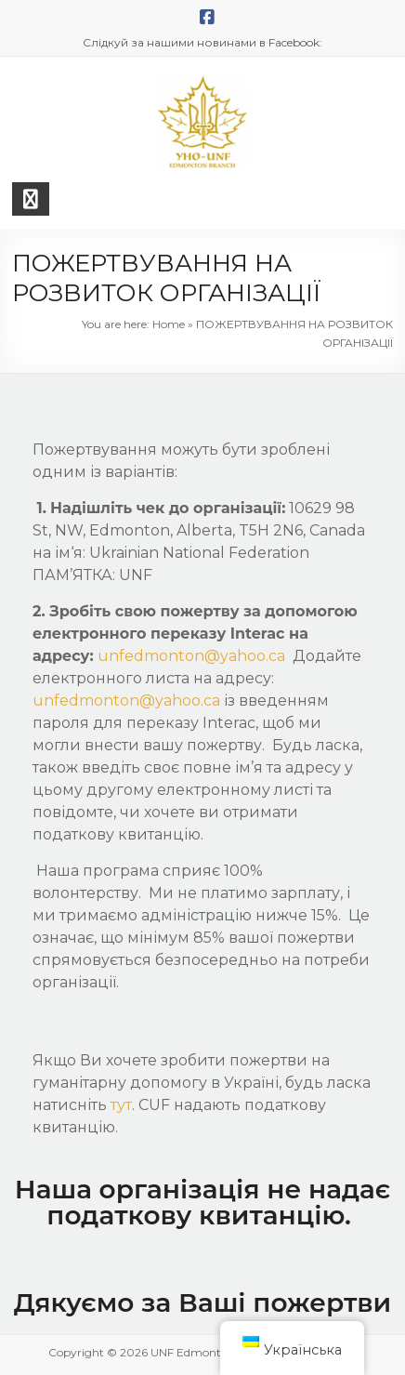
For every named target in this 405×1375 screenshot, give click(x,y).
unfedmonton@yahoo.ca (195, 656)
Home (168, 324)
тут (121, 1105)
